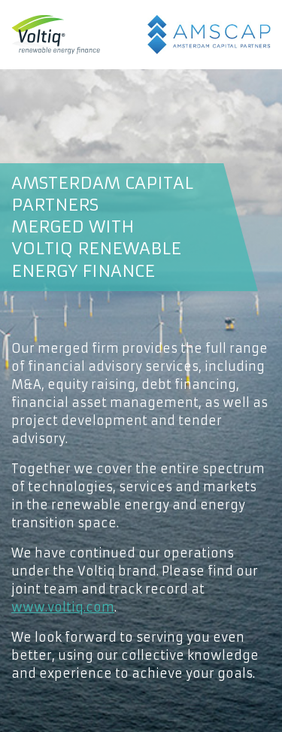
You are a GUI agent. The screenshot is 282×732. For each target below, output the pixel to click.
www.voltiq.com (62, 607)
